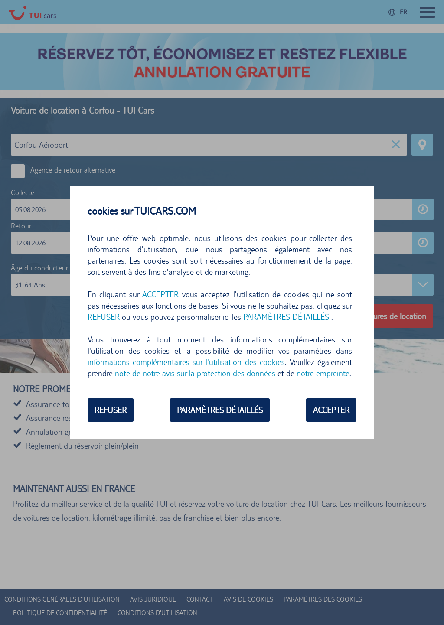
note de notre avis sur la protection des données (195, 373)
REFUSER (104, 317)
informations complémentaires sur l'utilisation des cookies (186, 362)
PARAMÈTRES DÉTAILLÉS (286, 317)
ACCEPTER (160, 294)
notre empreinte (323, 373)
